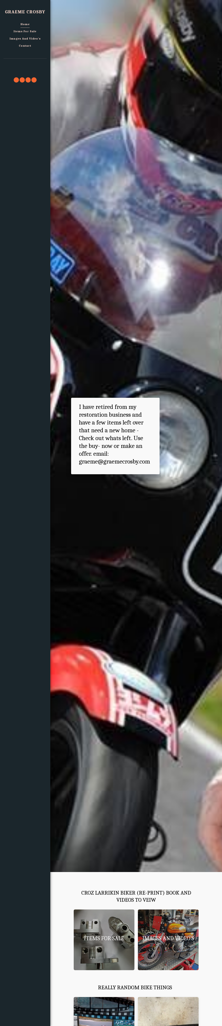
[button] (25, 63)
